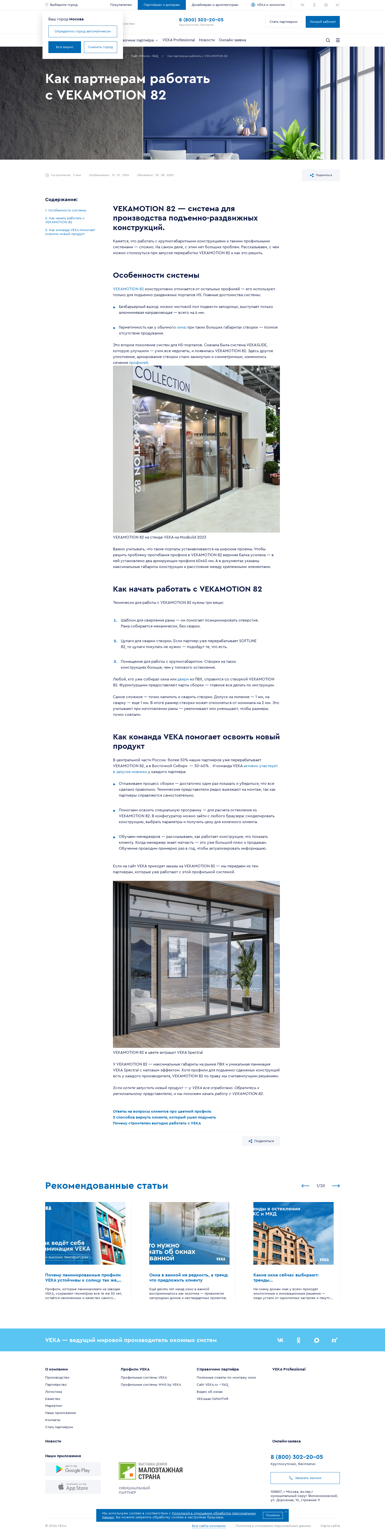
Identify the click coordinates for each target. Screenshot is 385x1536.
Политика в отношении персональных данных (273, 1526)
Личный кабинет (323, 22)
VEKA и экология (271, 5)
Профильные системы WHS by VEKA (151, 1384)
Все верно (64, 47)
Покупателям (121, 5)
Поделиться (321, 175)
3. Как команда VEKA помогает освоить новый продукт (70, 232)
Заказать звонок (305, 1478)
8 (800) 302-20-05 (201, 19)
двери (183, 679)
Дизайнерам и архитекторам (215, 5)
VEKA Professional (179, 40)
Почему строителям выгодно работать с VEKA (157, 1123)
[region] (73, 222)
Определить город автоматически (83, 31)
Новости (207, 40)
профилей (138, 363)
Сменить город (100, 47)
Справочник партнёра (136, 40)
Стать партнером (284, 22)
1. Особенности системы (65, 210)
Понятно (273, 1515)
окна (181, 327)
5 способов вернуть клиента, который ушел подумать (164, 1117)
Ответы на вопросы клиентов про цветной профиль (162, 1111)
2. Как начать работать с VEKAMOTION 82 (65, 220)
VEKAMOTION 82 (128, 289)
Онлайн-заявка (232, 40)
